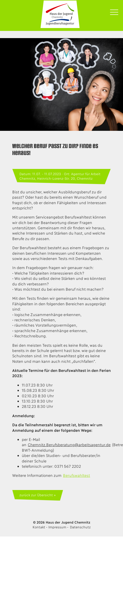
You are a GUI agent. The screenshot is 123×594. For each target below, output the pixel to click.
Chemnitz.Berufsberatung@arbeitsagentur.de (69, 444)
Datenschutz (80, 527)
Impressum (57, 527)
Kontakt (39, 527)
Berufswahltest (76, 475)
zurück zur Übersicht (36, 495)
